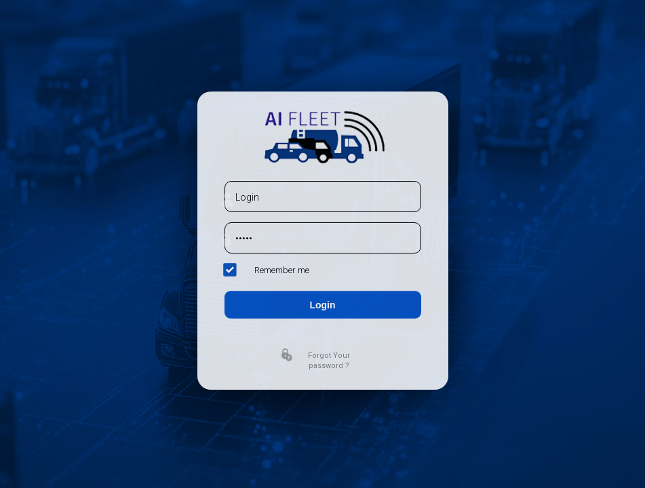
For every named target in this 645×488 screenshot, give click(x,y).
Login (322, 305)
